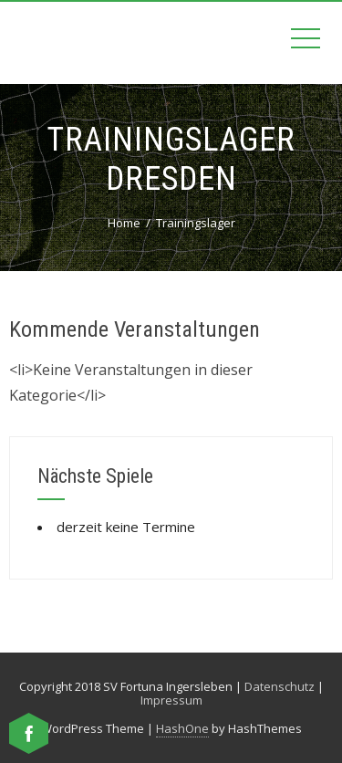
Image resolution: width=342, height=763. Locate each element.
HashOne (182, 728)
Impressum (171, 700)
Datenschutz (279, 686)
